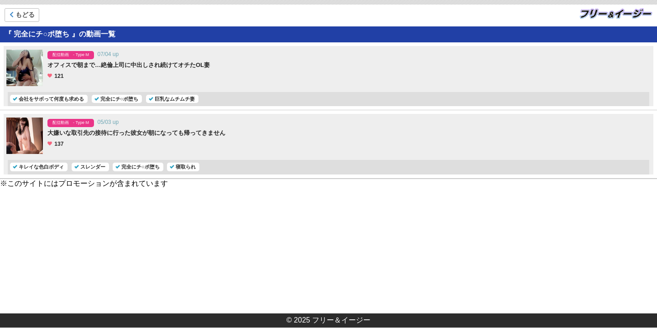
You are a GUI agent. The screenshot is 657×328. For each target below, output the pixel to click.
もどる (22, 14)
